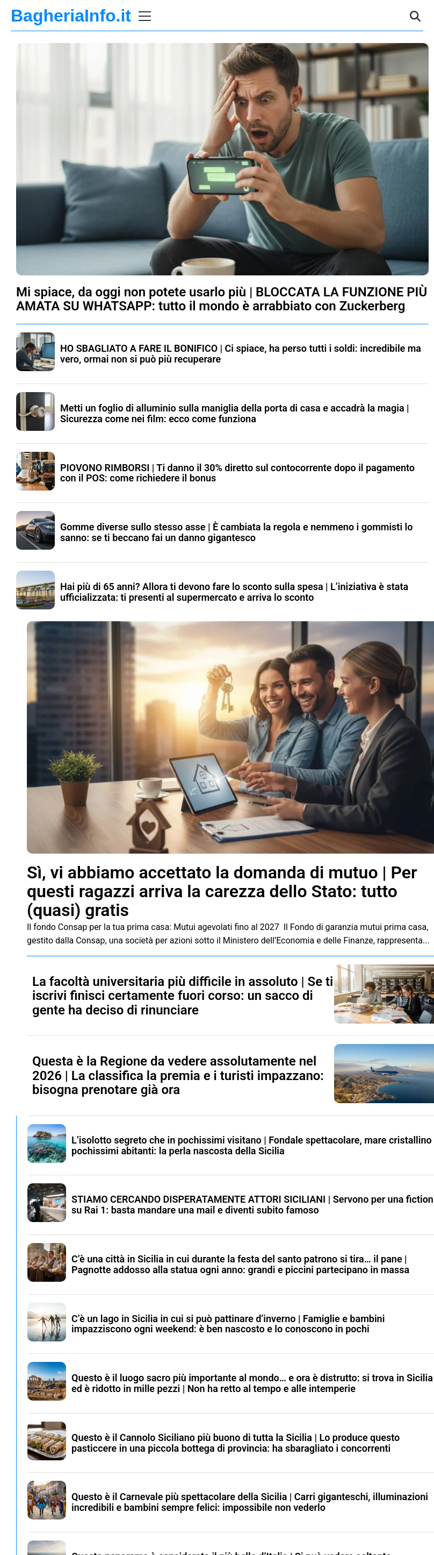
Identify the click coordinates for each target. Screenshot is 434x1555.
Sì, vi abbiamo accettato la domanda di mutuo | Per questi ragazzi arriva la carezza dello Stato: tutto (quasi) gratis (222, 891)
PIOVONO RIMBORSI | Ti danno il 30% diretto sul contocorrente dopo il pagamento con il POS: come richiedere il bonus (237, 473)
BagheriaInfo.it (71, 15)
